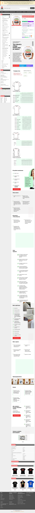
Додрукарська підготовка (5, 44)
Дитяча (25, 75)
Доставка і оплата (4, 65)
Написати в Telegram (21, 65)
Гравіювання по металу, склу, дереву (22, 486)
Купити (25, 21)
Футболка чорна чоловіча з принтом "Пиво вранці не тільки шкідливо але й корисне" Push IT (23, 474)
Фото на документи (28, 481)
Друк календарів (4, 41)
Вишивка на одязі (4, 54)
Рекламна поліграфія (4, 39)
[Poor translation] (2, 501)
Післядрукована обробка (5, 45)
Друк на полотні (4, 56)
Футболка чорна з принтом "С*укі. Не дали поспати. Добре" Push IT (15, 474)
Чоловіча (25, 72)
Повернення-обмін (2, 484)
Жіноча (30, 72)
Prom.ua (21, 496)
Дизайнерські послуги (4, 40)
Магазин (3, 17)
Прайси (1, 482)
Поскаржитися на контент (15, 497)
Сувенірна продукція (4, 55)
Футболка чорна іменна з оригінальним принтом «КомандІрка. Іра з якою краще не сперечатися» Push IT (14, 462)
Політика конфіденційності (21, 497)
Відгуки (2, 61)
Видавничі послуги (4, 22)
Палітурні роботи (11, 485)
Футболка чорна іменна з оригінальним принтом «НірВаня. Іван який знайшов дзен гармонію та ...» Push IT (30, 462)
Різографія (19, 484)
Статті (2, 62)
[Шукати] (27, 8)
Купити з (30, 21)
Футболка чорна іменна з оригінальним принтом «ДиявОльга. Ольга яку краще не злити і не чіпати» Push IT (22, 462)
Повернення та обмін (4, 66)
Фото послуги (27, 480)
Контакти (1, 480)
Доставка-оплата (2, 485)
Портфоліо (3, 67)
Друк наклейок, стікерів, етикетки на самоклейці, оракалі (5, 21)
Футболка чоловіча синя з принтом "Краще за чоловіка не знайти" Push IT (30, 474)
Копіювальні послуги (4, 49)
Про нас (3, 60)
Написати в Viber (28, 65)
